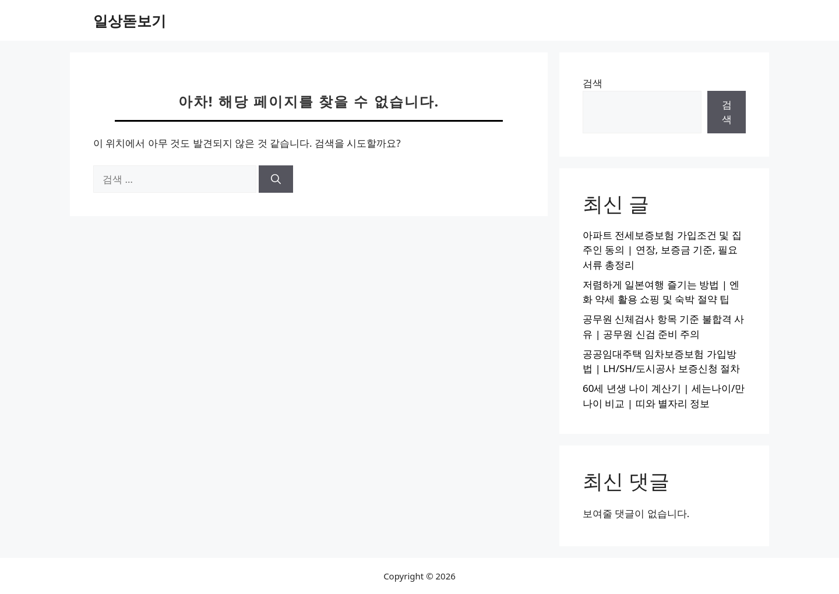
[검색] (276, 179)
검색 (592, 83)
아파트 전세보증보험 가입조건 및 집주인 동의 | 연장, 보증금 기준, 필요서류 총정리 (662, 249)
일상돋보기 (129, 20)
